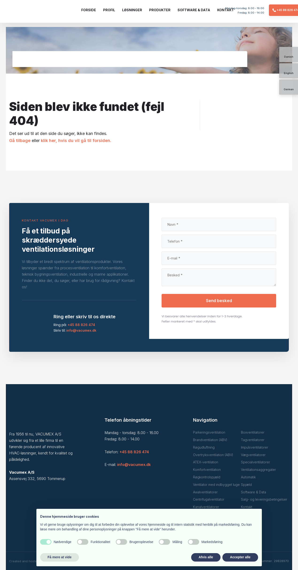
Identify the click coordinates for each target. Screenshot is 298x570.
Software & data (194, 10)
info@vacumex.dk (81, 330)
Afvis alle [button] (206, 557)
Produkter (159, 10)
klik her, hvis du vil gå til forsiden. (76, 140)
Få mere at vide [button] (60, 557)
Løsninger (132, 10)
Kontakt (225, 10)
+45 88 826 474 (81, 325)
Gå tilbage (20, 140)
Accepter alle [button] (240, 557)
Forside (88, 10)
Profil (109, 10)
